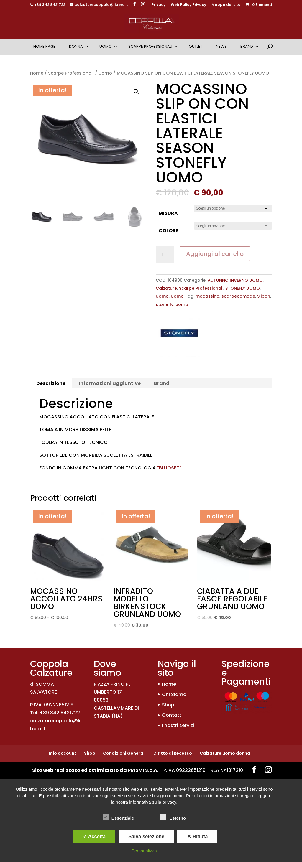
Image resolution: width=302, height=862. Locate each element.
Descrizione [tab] (50, 383)
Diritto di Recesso (172, 753)
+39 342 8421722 (49, 4)
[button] (136, 91)
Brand (246, 46)
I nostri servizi (178, 725)
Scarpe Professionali (150, 46)
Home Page (44, 46)
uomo (181, 304)
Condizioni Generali (124, 753)
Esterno (173, 817)
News (221, 46)
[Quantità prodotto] (164, 254)
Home (36, 73)
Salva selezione (146, 836)
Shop (168, 704)
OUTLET (195, 46)
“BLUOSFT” (168, 467)
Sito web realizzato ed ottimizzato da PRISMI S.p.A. (95, 770)
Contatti (172, 715)
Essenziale (118, 817)
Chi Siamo (174, 694)
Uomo (105, 46)
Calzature (166, 288)
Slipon (263, 296)
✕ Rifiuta (197, 836)
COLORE (168, 230)
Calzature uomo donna (225, 753)
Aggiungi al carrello (215, 254)
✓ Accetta (94, 836)
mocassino (207, 296)
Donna (76, 46)
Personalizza (144, 850)
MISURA (168, 213)
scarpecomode (238, 296)
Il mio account (60, 753)
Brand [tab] (162, 383)
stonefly (164, 304)
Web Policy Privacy (188, 5)
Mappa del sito (225, 5)
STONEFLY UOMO (242, 288)
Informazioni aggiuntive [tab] (110, 383)
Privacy (158, 5)
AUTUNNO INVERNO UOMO (235, 280)
